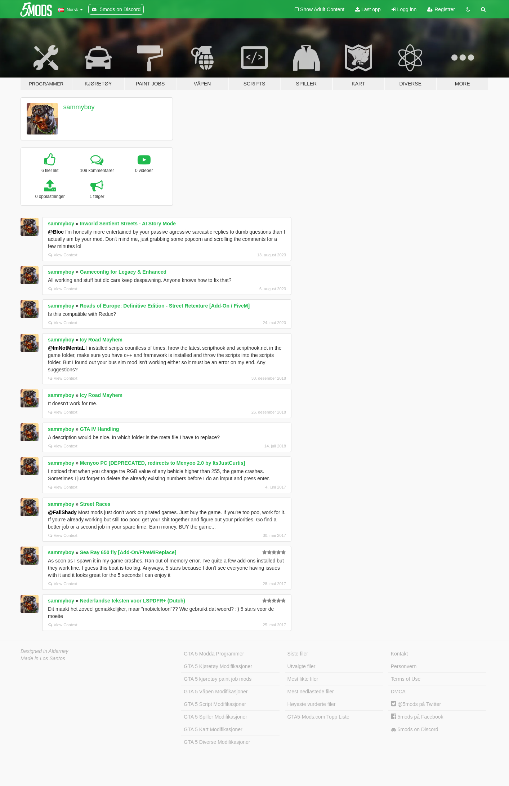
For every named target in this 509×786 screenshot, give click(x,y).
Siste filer (297, 654)
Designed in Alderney (44, 651)
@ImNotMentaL (66, 348)
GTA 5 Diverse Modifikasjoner (217, 742)
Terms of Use (405, 679)
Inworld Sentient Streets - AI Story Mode (128, 223)
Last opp (368, 9)
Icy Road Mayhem (101, 340)
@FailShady (62, 512)
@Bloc (56, 232)
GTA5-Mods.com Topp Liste (318, 717)
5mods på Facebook (417, 717)
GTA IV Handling (99, 429)
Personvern (404, 666)
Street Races (95, 504)
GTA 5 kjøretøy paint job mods (217, 679)
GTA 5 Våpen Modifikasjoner (215, 691)
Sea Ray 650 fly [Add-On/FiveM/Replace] (128, 552)
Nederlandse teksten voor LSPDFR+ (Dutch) (132, 601)
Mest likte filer (302, 679)
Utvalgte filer (301, 666)
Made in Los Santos (43, 658)
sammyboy (79, 107)
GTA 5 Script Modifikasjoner (215, 704)
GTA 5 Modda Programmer (214, 654)
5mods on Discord (414, 730)
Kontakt (399, 654)
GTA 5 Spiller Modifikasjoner (215, 717)
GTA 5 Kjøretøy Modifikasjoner (218, 666)
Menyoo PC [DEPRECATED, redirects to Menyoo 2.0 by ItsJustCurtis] (162, 463)
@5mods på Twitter (416, 704)
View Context (62, 255)
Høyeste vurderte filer (311, 704)
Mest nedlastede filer (310, 691)
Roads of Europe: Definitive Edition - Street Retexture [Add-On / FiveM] (165, 306)
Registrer (441, 9)
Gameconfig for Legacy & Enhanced (123, 272)
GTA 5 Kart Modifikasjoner (213, 729)
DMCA (398, 691)
